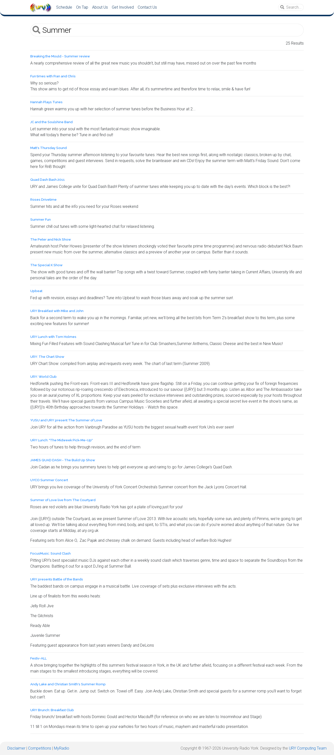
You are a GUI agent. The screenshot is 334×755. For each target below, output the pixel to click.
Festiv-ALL (38, 658)
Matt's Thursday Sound (48, 148)
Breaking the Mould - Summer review (60, 56)
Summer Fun (40, 219)
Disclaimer (16, 748)
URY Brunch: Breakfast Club (52, 710)
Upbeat (36, 291)
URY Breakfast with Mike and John (57, 311)
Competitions (39, 748)
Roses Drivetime (43, 199)
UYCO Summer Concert (49, 480)
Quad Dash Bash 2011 (47, 179)
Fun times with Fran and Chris (53, 76)
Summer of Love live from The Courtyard (63, 500)
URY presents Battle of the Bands (56, 579)
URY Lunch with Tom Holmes (53, 337)
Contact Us (147, 7)
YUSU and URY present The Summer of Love (66, 420)
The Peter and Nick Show (50, 239)
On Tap (82, 7)
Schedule (64, 7)
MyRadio (61, 748)
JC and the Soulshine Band (51, 122)
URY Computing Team (308, 748)
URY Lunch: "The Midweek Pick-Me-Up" (61, 440)
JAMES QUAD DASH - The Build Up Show (62, 460)
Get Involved (123, 7)
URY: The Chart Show (47, 357)
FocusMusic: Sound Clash (50, 553)
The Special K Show (46, 265)
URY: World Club (43, 376)
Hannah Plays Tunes (46, 102)
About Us (100, 7)
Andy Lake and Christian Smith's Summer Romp (68, 684)
